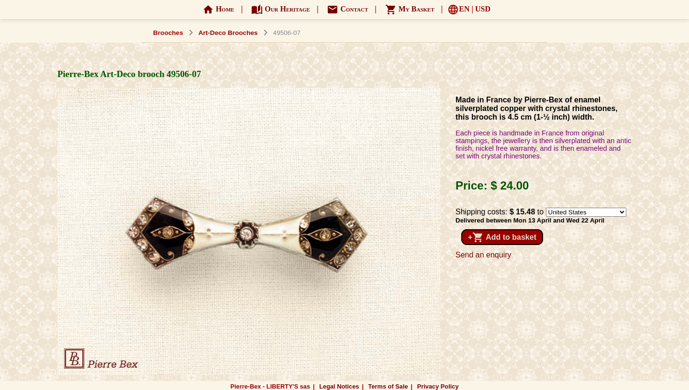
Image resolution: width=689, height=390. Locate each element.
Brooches (168, 32)
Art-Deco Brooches (228, 32)
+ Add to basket (502, 237)
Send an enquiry (483, 255)
